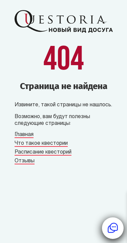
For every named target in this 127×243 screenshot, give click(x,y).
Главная (24, 134)
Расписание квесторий (43, 152)
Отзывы (25, 161)
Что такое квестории (41, 143)
